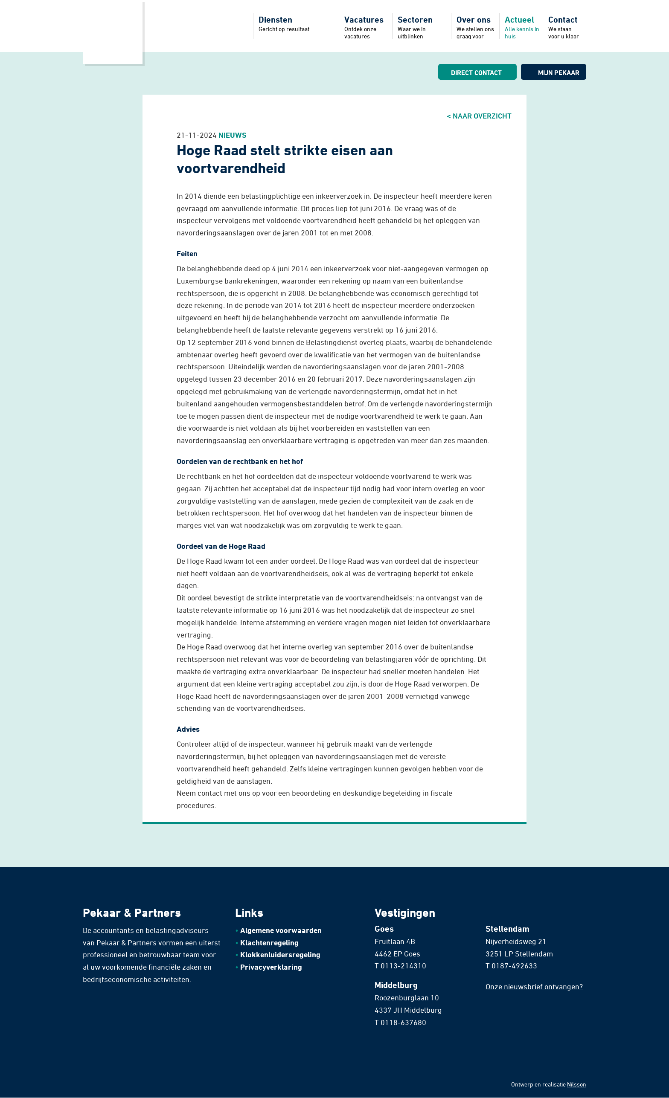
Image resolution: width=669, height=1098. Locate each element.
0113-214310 (403, 965)
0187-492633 (514, 965)
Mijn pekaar (558, 72)
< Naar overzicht (479, 115)
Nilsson (576, 1084)
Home (113, 32)
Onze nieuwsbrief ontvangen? (534, 986)
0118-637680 (403, 1022)
